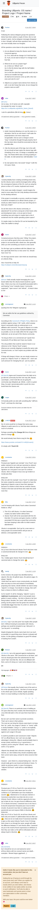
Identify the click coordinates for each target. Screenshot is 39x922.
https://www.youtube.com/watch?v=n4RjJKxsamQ (17, 442)
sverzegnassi (9, 304)
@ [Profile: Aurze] (4, 279)
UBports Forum (18, 3)
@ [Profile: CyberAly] (5, 375)
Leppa (7, 397)
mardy (7, 571)
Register (6, 906)
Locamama (8, 457)
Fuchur (7, 27)
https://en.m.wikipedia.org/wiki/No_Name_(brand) (17, 108)
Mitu (6, 502)
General (5, 16)
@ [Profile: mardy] (4, 622)
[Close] (35, 870)
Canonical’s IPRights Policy (21, 321)
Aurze (7, 234)
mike (6, 98)
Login (13, 906)
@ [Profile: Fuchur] (4, 102)
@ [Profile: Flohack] (4, 687)
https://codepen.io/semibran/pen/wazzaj (14, 265)
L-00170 (7, 420)
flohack (7, 650)
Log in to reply (32, 20)
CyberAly (8, 176)
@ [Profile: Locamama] (5, 847)
